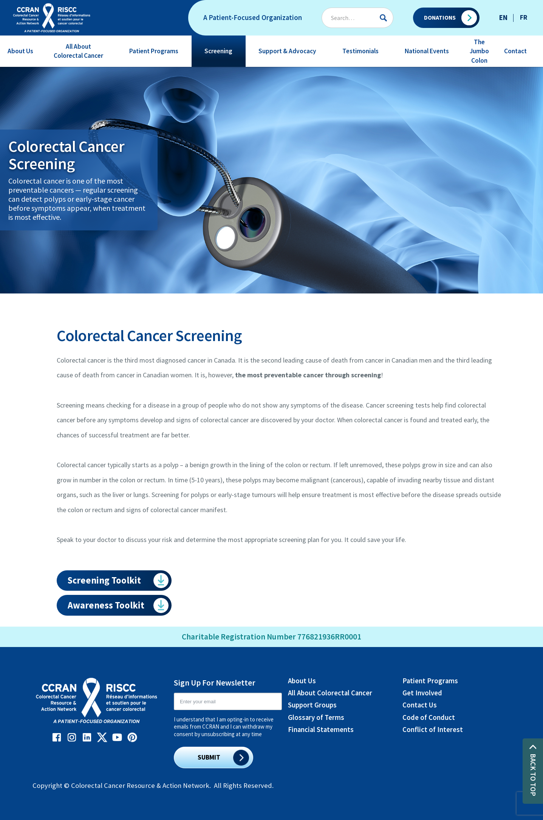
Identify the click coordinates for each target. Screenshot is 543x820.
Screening (218, 51)
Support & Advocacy (287, 51)
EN (503, 17)
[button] (20, 51)
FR (523, 17)
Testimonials (360, 51)
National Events (427, 51)
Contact (515, 51)
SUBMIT (209, 757)
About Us (20, 51)
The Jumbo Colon (479, 51)
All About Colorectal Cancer (78, 51)
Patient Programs (153, 51)
